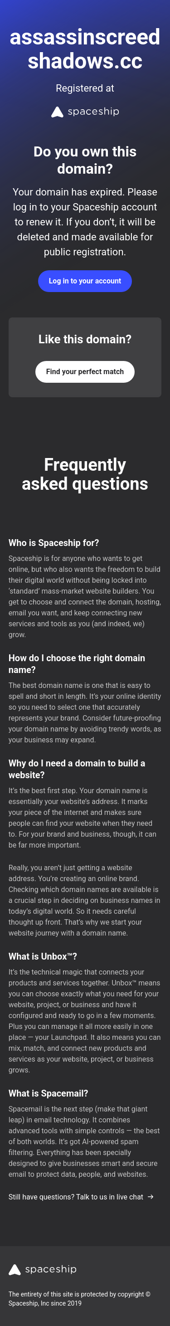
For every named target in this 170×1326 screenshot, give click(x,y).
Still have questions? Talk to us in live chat (81, 1197)
